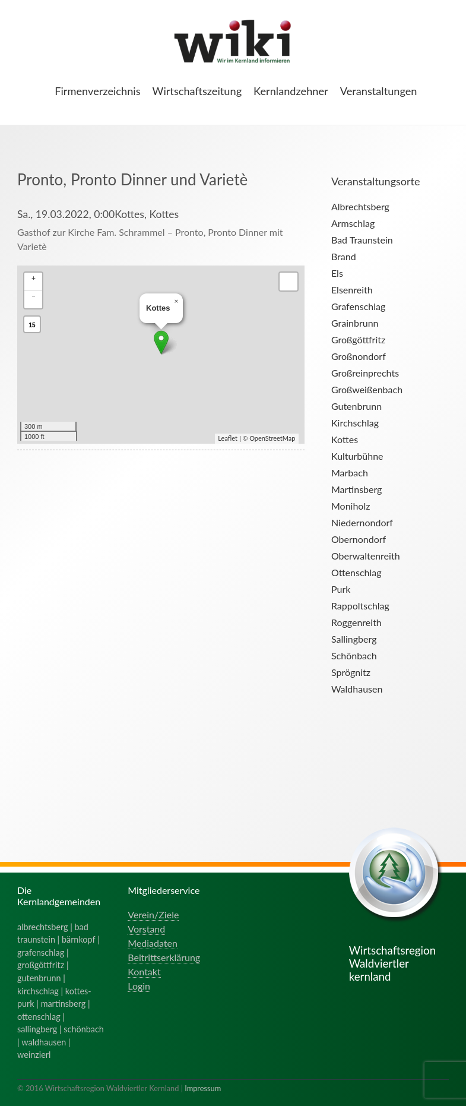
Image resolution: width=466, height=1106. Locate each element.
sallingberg (37, 1029)
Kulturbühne (357, 456)
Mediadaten (152, 943)
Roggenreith (356, 622)
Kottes (344, 439)
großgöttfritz (40, 965)
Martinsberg (356, 489)
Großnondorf (358, 356)
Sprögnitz (350, 672)
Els (337, 273)
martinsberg (63, 1003)
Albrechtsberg (360, 206)
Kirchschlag (355, 422)
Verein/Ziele (153, 914)
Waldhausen (356, 688)
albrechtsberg (42, 927)
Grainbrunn (355, 322)
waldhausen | (45, 1042)
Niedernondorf (362, 522)
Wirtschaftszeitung (197, 90)
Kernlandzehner (290, 90)
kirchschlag (38, 991)
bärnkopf (79, 939)
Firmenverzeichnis (97, 90)
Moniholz (350, 505)
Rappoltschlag (360, 605)
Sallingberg (354, 638)
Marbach (349, 472)
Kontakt (144, 971)
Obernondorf (358, 539)
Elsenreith (352, 289)
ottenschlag (39, 1017)
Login (139, 985)
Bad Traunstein (362, 239)
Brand (343, 256)
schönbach (83, 1029)
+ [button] (33, 277)
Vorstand (146, 928)
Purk (340, 589)
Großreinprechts (365, 372)
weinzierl (33, 1055)
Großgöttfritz (358, 339)
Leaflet (227, 438)
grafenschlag (40, 952)
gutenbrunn (39, 978)
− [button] (33, 295)
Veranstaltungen (378, 90)
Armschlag (353, 223)
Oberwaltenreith (365, 555)
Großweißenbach (366, 389)
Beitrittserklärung (164, 957)
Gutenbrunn (356, 406)
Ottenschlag (356, 572)
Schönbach (354, 655)
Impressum (203, 1088)
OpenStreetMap (272, 438)
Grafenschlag (358, 306)
